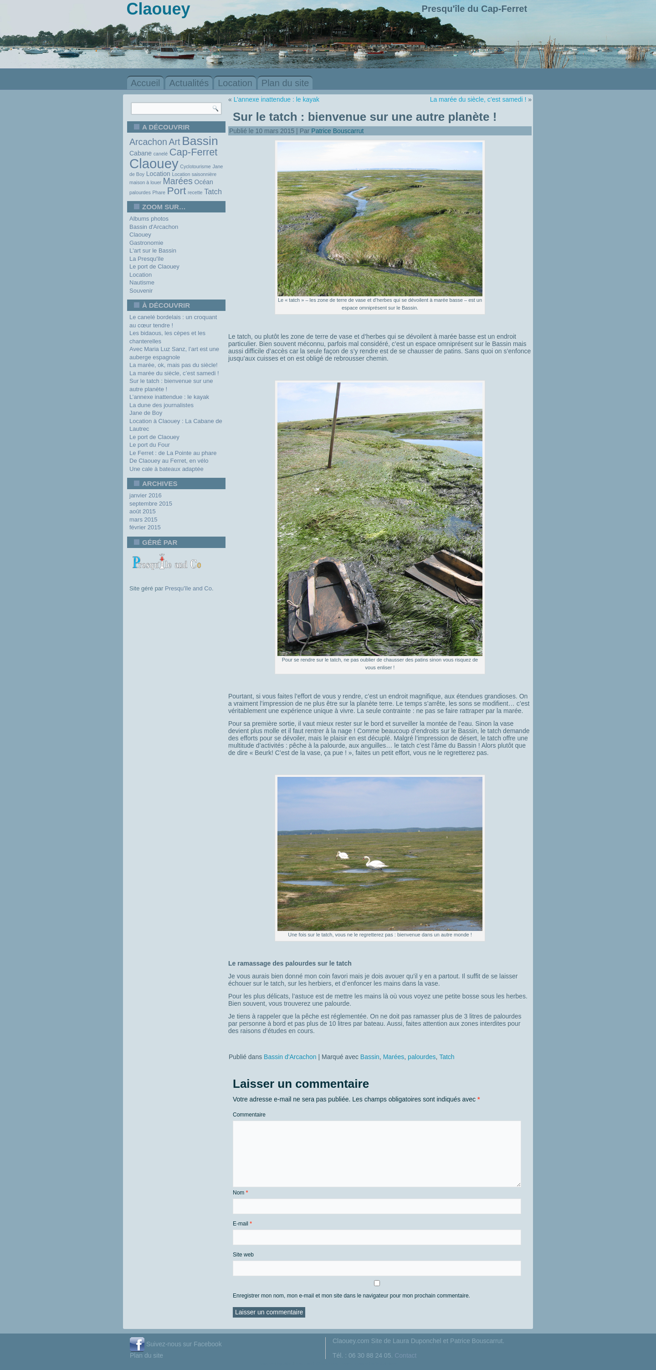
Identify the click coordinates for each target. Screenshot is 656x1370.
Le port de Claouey (154, 266)
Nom (240, 1192)
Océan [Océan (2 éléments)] (204, 182)
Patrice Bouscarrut (337, 130)
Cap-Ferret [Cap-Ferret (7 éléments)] (193, 152)
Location (235, 83)
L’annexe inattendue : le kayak (169, 396)
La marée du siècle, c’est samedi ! (174, 373)
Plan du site (285, 83)
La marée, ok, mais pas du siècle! (173, 365)
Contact (405, 1355)
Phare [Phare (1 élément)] (158, 192)
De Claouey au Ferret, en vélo (168, 460)
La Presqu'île (146, 258)
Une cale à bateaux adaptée (166, 468)
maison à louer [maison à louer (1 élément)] (145, 182)
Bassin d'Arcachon (153, 226)
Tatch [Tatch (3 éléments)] (213, 191)
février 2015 (145, 527)
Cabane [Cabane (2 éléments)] (140, 153)
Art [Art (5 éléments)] (174, 142)
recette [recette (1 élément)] (195, 192)
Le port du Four (149, 444)
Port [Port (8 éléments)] (176, 190)
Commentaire (249, 1115)
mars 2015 (143, 519)
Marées (394, 1056)
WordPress (294, 1363)
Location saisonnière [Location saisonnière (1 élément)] (194, 174)
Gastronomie (146, 242)
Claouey (140, 234)
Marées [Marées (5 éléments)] (178, 181)
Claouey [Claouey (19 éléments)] (154, 163)
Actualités (189, 83)
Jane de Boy (145, 412)
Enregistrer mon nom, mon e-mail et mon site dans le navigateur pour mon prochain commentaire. (351, 1295)
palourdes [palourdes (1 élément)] (140, 192)
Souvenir (141, 290)
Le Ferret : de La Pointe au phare (173, 453)
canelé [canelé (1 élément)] (161, 153)
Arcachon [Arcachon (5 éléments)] (148, 142)
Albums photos (149, 218)
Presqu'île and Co (188, 588)
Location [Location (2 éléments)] (158, 173)
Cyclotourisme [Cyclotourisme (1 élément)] (195, 166)
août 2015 (142, 511)
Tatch (446, 1056)
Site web (243, 1254)
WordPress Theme (335, 1363)
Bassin (369, 1056)
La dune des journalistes (161, 405)
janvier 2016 (145, 495)
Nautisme (141, 282)
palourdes (422, 1056)
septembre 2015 (150, 503)
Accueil (145, 83)
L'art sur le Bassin (152, 250)
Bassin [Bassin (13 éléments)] (200, 141)
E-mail (242, 1223)
